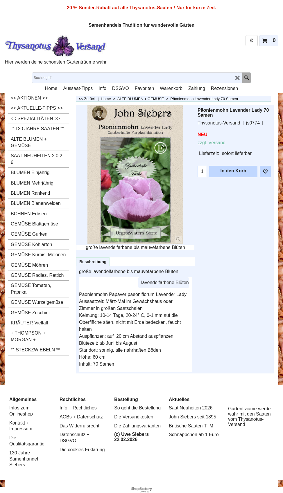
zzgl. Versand (211, 142)
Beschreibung (92, 261)
